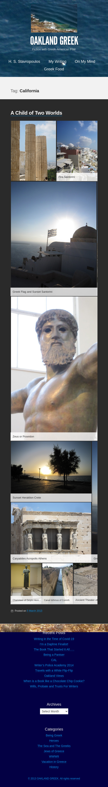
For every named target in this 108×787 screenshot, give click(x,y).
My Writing (58, 61)
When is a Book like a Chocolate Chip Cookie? (54, 681)
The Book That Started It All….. (54, 649)
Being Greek (54, 735)
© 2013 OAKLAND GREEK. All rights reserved (54, 778)
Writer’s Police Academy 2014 (54, 665)
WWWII (54, 756)
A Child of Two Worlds (36, 113)
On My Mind (85, 61)
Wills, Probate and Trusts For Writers (54, 686)
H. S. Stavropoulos (24, 61)
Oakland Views (54, 675)
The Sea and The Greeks (54, 746)
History (54, 767)
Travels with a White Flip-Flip (54, 670)
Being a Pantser (54, 654)
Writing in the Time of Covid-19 (54, 639)
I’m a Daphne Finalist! (54, 644)
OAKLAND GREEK (54, 41)
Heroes (54, 740)
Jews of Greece (54, 751)
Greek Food (54, 69)
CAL (54, 660)
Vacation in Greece (53, 761)
